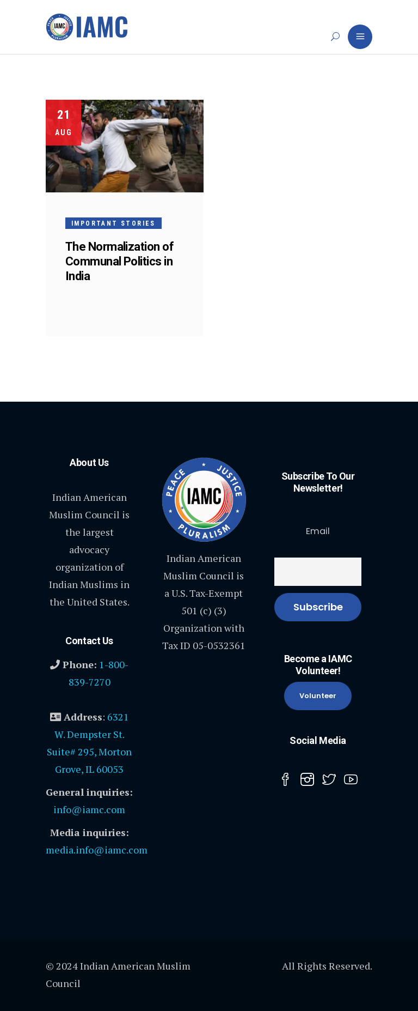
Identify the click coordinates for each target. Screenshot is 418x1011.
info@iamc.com (89, 809)
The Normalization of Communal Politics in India (119, 261)
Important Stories (113, 223)
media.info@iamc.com (96, 849)
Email (318, 531)
